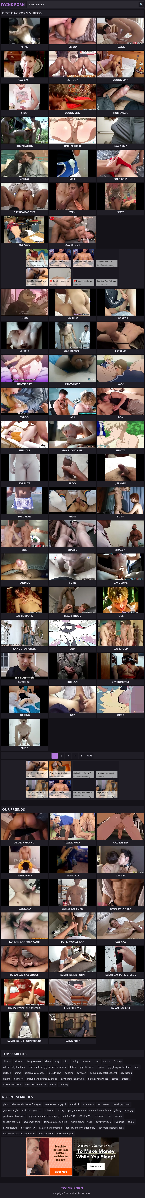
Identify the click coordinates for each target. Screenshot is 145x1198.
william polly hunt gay (14, 1067)
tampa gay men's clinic (55, 1121)
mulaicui (74, 1104)
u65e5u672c (85, 1116)
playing (6, 1078)
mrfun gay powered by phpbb (42, 1078)
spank (101, 1067)
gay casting (126, 1072)
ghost (53, 1084)
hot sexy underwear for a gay (80, 1127)
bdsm (73, 1067)
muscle (106, 1061)
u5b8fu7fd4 (69, 1116)
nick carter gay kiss (31, 1110)
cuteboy (61, 1110)
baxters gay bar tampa (50, 1127)
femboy (118, 1061)
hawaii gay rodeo (121, 1104)
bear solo (19, 1078)
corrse (115, 1078)
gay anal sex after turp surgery (44, 1116)
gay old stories (87, 1067)
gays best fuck (10, 1127)
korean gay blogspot (35, 1072)
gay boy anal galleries (14, 1116)
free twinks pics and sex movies (19, 1133)
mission (49, 1110)
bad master (103, 1104)
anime (18, 1072)
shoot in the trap (11, 1121)
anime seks (88, 1104)
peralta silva (55, 1072)
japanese (86, 1061)
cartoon (7, 1072)
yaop (89, 1121)
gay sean (81, 1072)
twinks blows (77, 1121)
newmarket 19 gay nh (55, 1104)
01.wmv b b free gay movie (28, 1061)
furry (56, 1061)
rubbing (64, 1084)
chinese (7, 1061)
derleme (69, 1072)
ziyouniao (119, 1121)
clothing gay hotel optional (103, 1072)
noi (109, 1116)
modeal (118, 1116)
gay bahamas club (12, 1084)
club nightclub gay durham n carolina (47, 1067)
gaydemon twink (32, 1121)
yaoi (137, 1067)
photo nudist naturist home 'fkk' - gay (22, 1104)
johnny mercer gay (124, 1110)
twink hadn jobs (65, 1133)
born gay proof (46, 1133)
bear (97, 1061)
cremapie (99, 1116)
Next (89, 755)
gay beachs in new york (73, 1078)
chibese (125, 1078)
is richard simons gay (35, 1084)
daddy (75, 1061)
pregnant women (77, 1110)
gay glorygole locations (119, 1067)
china (48, 1061)
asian (65, 1061)
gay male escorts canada (111, 1127)
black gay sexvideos (98, 1078)
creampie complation (100, 1110)
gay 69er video (103, 1121)
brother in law (28, 1127)
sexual (131, 1121)
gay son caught (10, 1110)
